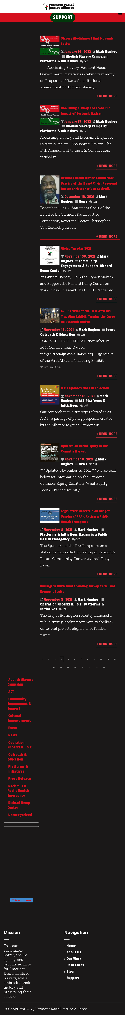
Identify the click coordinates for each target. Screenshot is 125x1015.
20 (104, 667)
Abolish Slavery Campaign (87, 56)
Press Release (19, 778)
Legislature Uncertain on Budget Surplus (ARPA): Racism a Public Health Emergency (85, 516)
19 (97, 667)
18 (89, 667)
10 (101, 659)
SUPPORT (63, 17)
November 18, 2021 (59, 330)
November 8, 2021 (78, 459)
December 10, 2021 (79, 196)
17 (82, 667)
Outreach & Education (57, 334)
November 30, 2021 (79, 256)
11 (108, 659)
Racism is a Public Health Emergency (18, 791)
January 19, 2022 (77, 51)
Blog (70, 971)
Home (71, 946)
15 (68, 667)
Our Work (74, 958)
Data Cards (75, 965)
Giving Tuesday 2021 (76, 248)
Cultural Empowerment (19, 718)
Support (73, 978)
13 (54, 667)
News (83, 201)
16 (75, 667)
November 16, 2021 (79, 396)
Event (110, 330)
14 (61, 667)
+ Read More (106, 96)
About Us (74, 952)
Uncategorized (19, 815)
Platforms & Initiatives (59, 61)
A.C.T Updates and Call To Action (85, 388)
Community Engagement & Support (80, 263)
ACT (81, 400)
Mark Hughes (106, 51)
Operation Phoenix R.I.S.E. (61, 604)
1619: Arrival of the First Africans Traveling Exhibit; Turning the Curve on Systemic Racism (88, 316)
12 (115, 659)
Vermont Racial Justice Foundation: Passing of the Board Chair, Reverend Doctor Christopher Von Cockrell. (89, 183)
